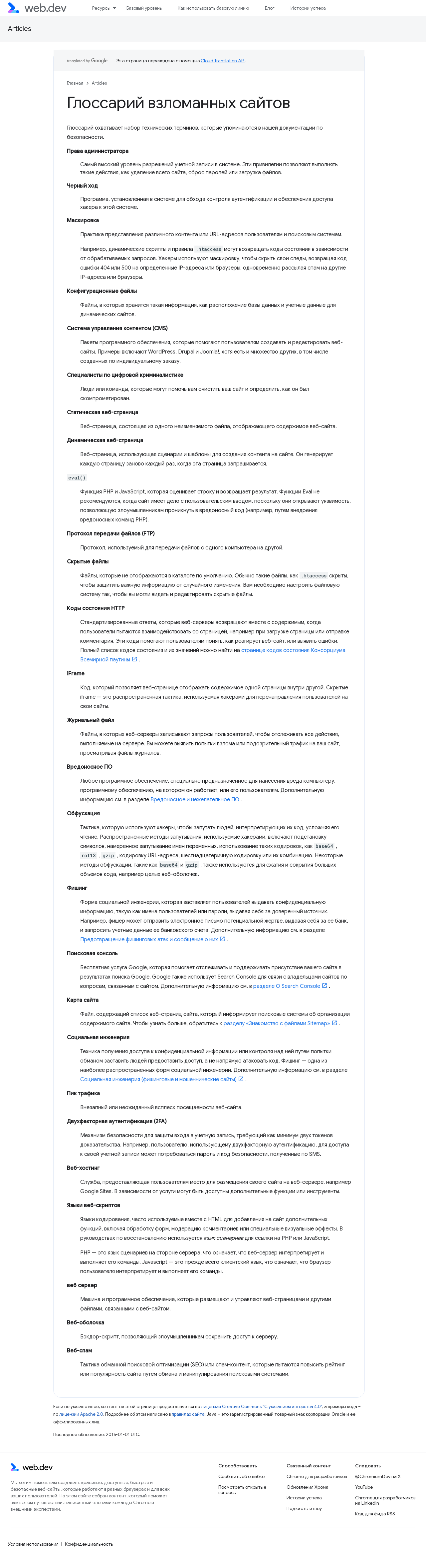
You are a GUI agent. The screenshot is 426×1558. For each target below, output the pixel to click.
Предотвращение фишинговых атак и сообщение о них (149, 939)
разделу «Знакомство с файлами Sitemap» (277, 1023)
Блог (270, 8)
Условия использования (33, 1544)
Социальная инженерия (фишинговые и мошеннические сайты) (158, 1079)
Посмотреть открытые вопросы (242, 1489)
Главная (75, 83)
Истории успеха (308, 8)
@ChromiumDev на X (378, 1476)
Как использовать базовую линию (213, 8)
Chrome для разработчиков (317, 1476)
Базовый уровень (144, 8)
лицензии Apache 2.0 (81, 1414)
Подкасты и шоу (304, 1508)
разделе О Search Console (286, 986)
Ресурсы (101, 8)
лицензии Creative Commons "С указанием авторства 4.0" (261, 1406)
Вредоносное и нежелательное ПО (194, 799)
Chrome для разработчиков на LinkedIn (385, 1500)
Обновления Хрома (307, 1487)
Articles (19, 29)
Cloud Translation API (223, 61)
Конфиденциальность (89, 1544)
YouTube (364, 1487)
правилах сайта (188, 1414)
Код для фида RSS (375, 1514)
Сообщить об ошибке (241, 1476)
